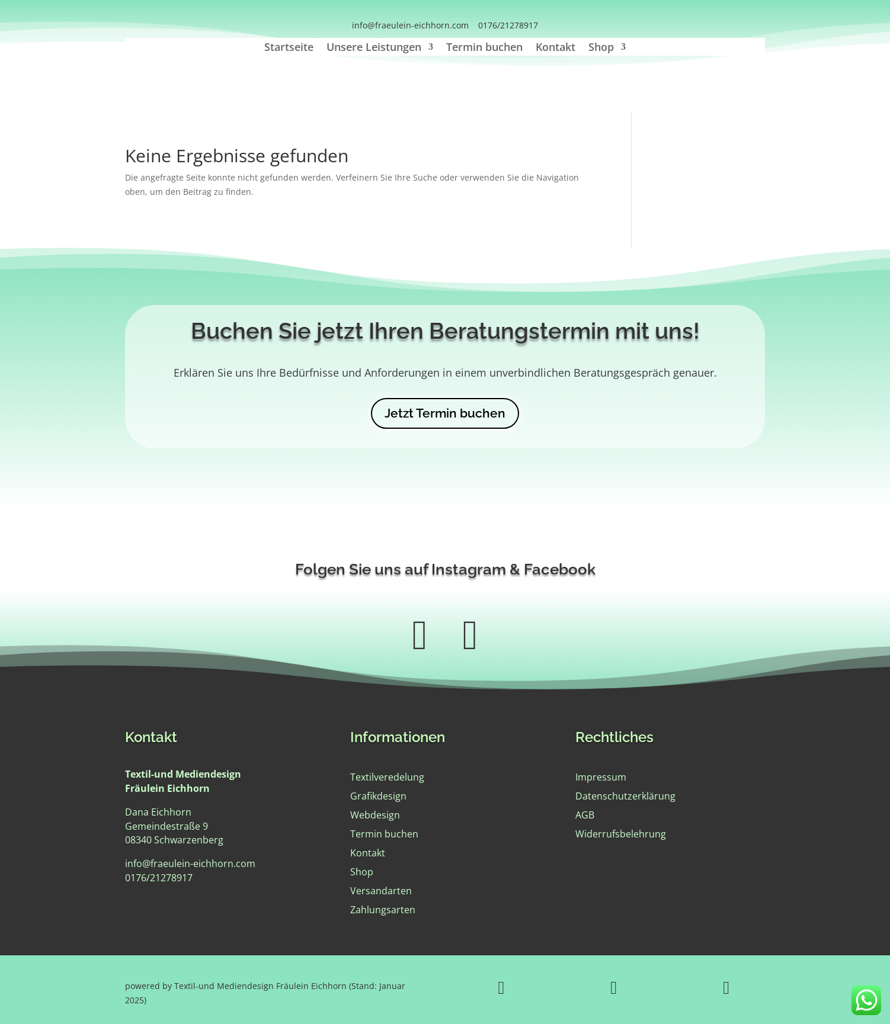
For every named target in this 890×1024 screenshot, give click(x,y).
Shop (601, 48)
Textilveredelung (387, 777)
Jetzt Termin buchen (445, 413)
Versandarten (381, 890)
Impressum (600, 777)
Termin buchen (484, 48)
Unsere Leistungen (373, 48)
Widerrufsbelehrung (620, 833)
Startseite (288, 48)
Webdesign (375, 814)
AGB (584, 814)
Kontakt (555, 48)
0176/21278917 (508, 25)
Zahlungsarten (382, 909)
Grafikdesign (378, 795)
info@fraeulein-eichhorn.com (410, 25)
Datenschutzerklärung (625, 795)
